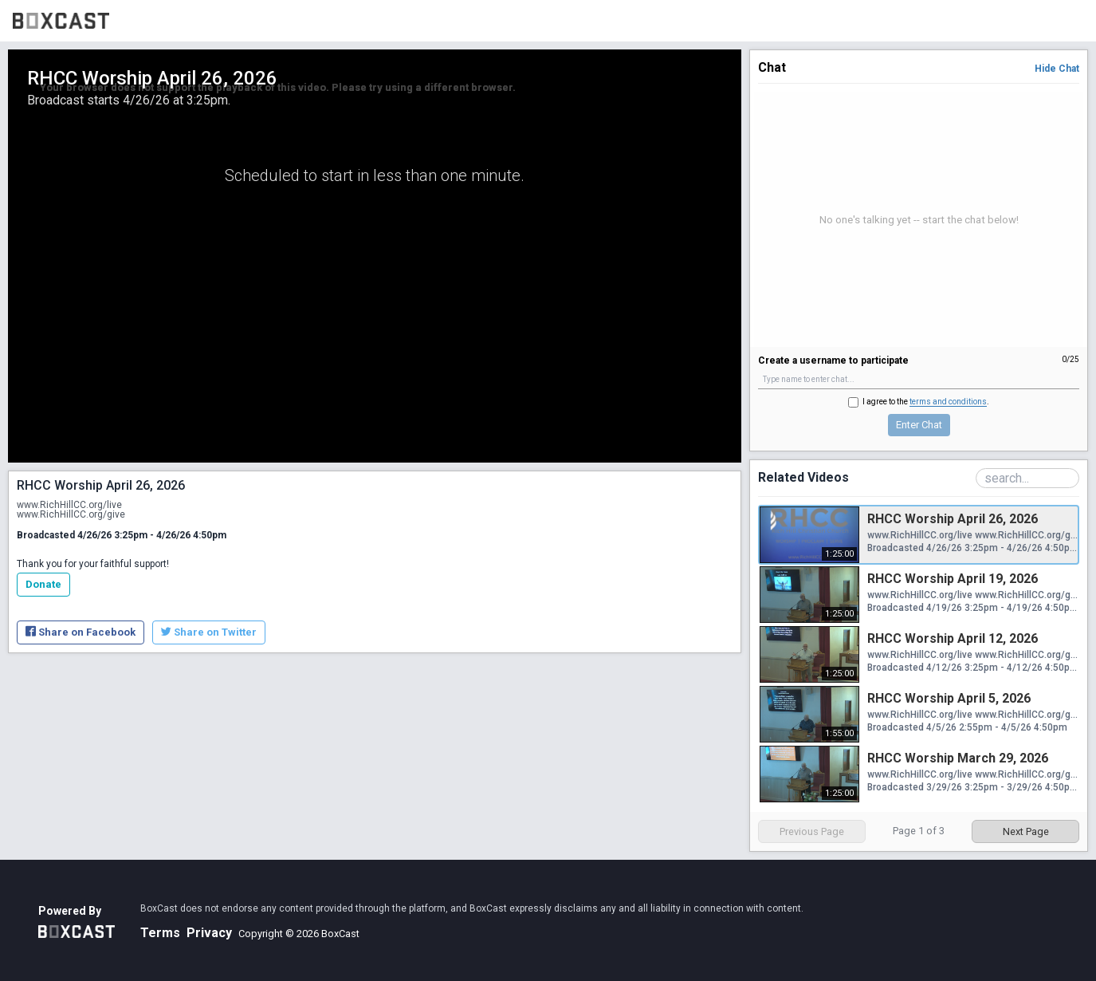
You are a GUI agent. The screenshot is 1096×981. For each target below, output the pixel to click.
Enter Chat (919, 425)
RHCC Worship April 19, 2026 (952, 578)
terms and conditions (948, 401)
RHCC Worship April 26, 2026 (952, 518)
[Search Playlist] (1027, 478)
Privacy (209, 932)
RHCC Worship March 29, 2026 (957, 758)
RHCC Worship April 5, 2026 (949, 698)
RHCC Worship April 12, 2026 (952, 638)
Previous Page (812, 831)
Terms (160, 932)
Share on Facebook (81, 632)
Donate (43, 584)
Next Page (1026, 831)
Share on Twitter (209, 632)
